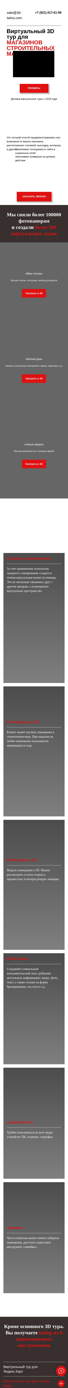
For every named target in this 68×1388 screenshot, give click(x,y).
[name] (34, 1280)
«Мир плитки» (34, 276)
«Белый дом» (34, 366)
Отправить (34, 1316)
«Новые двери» (34, 457)
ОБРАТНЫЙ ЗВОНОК (47, 1362)
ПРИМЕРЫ (34, 88)
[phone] (34, 1292)
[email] (34, 1304)
